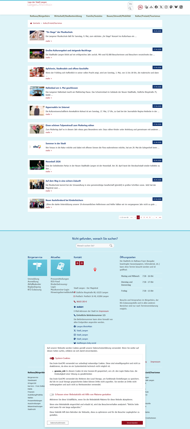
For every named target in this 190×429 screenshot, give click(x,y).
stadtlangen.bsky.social (86, 343)
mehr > (49, 41)
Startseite (36, 23)
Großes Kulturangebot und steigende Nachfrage (68, 50)
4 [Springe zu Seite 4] (146, 217)
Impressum (104, 311)
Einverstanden (132, 423)
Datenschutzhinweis (57, 423)
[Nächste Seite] (156, 217)
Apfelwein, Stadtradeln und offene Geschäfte (67, 68)
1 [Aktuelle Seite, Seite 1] (138, 217)
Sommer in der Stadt (56, 143)
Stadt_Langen (82, 330)
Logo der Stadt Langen (37, 2)
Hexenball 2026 (53, 161)
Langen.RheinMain (84, 326)
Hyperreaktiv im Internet (57, 107)
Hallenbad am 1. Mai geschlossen (62, 87)
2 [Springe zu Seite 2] (141, 217)
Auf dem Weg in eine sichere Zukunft (63, 180)
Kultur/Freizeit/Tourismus (52, 23)
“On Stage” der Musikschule (59, 32)
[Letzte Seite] (160, 217)
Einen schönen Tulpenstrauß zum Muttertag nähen (70, 125)
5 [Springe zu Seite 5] (149, 217)
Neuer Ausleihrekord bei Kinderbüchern (64, 200)
